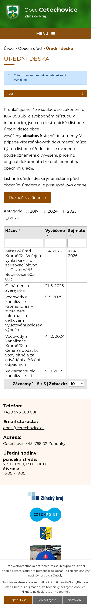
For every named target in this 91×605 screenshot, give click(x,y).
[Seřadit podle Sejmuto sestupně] (70, 235)
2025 (72, 211)
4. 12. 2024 (55, 336)
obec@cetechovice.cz (23, 428)
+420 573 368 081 (19, 412)
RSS (45, 93)
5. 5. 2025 (53, 297)
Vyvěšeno (55, 230)
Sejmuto (76, 230)
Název (11, 230)
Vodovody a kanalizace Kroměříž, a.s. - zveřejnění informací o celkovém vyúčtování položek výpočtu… (23, 313)
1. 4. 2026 (53, 251)
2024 (53, 211)
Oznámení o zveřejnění (17, 288)
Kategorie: (13, 211)
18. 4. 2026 (73, 253)
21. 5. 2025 (54, 285)
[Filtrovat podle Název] (24, 243)
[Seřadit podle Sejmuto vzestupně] (70, 234)
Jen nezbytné (47, 600)
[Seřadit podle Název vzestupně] (20, 229)
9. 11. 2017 (53, 371)
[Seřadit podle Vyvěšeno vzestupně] (47, 234)
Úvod (9, 48)
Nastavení (74, 600)
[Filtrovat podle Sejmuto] (76, 243)
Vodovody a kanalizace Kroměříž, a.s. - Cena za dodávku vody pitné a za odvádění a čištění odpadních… (22, 350)
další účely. (55, 575)
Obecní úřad (30, 48)
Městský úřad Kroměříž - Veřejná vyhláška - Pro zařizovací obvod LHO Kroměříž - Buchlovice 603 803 (23, 265)
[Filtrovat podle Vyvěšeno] (55, 243)
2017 (34, 211)
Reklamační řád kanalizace (20, 373)
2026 (14, 218)
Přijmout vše (18, 600)
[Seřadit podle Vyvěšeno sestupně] (47, 235)
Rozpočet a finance (27, 197)
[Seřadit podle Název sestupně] (20, 231)
